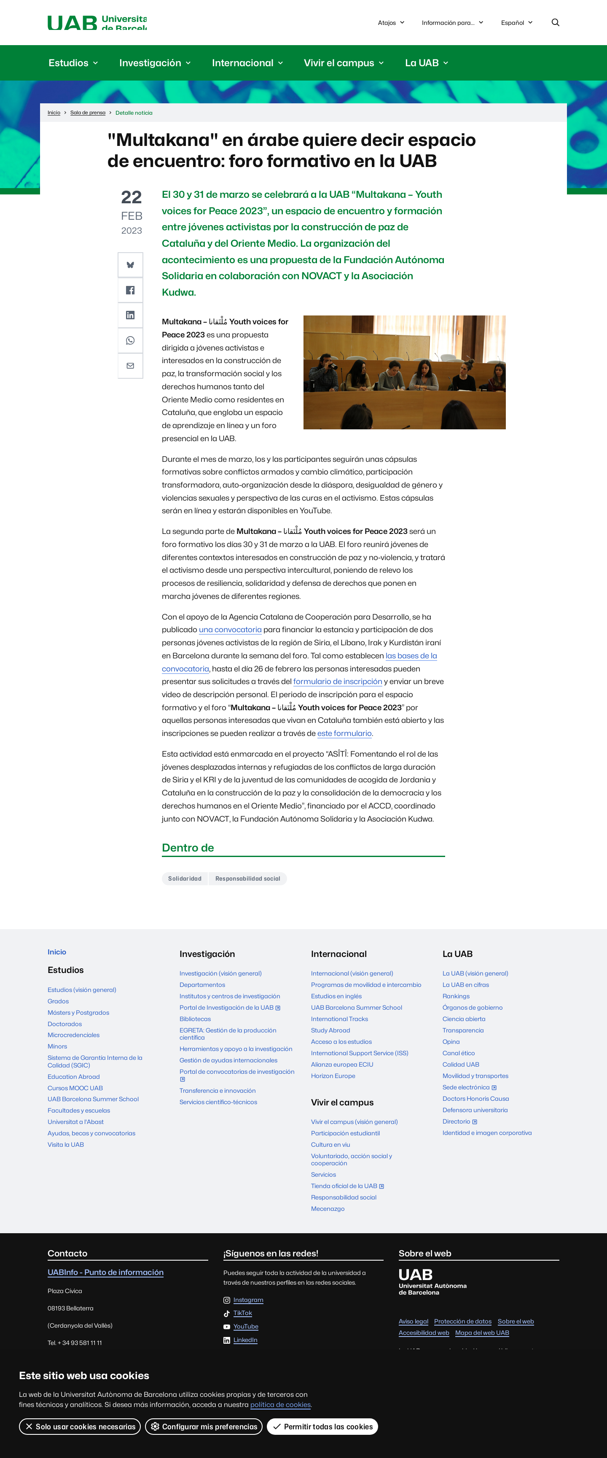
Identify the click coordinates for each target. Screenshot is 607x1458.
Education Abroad (74, 1084)
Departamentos (202, 989)
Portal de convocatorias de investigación (237, 1081)
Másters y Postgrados (78, 1020)
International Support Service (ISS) (359, 1057)
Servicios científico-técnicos (218, 1106)
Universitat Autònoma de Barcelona (127, 24)
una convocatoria (230, 632)
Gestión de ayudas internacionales (228, 1064)
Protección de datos (463, 1325)
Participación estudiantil (345, 1137)
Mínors (57, 1054)
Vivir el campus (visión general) (354, 1126)
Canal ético (459, 1057)
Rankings (456, 1000)
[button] (131, 267)
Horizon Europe (333, 1080)
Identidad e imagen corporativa (487, 1137)
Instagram (248, 1304)
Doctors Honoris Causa (476, 1103)
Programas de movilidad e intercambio (366, 989)
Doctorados (65, 1031)
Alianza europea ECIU (342, 1069)
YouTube (246, 1331)
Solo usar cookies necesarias (80, 1426)
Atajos (392, 24)
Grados (58, 1008)
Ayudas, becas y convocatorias (91, 1141)
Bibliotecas (195, 1023)
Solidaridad (187, 882)
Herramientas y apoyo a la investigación (236, 1053)
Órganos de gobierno (473, 1012)
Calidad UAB (461, 1069)
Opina (451, 1046)
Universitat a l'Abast (76, 1129)
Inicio (59, 958)
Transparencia (463, 1034)
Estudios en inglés (336, 1000)
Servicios (323, 1179)
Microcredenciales (73, 1042)
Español (517, 26)
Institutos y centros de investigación (230, 1000)
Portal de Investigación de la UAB (232, 1013)
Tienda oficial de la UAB (349, 1191)
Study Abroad (330, 1034)
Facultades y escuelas (79, 1118)
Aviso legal (413, 1325)
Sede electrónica (471, 1092)
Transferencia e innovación (218, 1094)
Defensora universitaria (475, 1114)
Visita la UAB (66, 1152)
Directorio (462, 1127)
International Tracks (339, 1023)
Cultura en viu (330, 1149)
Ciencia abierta (464, 1023)
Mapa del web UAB (482, 1337)
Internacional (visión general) (352, 977)
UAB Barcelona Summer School (93, 1106)
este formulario (344, 735)
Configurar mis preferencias (204, 1426)
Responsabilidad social (258, 882)
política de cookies (280, 1405)
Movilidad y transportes (475, 1080)
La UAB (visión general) (475, 977)
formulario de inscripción (337, 684)
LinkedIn (246, 1344)
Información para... (453, 24)
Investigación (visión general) (221, 977)
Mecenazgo (328, 1213)
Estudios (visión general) (82, 997)
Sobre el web (516, 1325)
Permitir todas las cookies (323, 1426)
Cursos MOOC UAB (75, 1095)
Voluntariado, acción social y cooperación (351, 1164)
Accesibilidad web (424, 1337)
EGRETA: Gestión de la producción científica (228, 1038)
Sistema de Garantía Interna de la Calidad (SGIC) (95, 1069)
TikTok (243, 1318)
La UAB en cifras (466, 989)
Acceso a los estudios (341, 1046)
